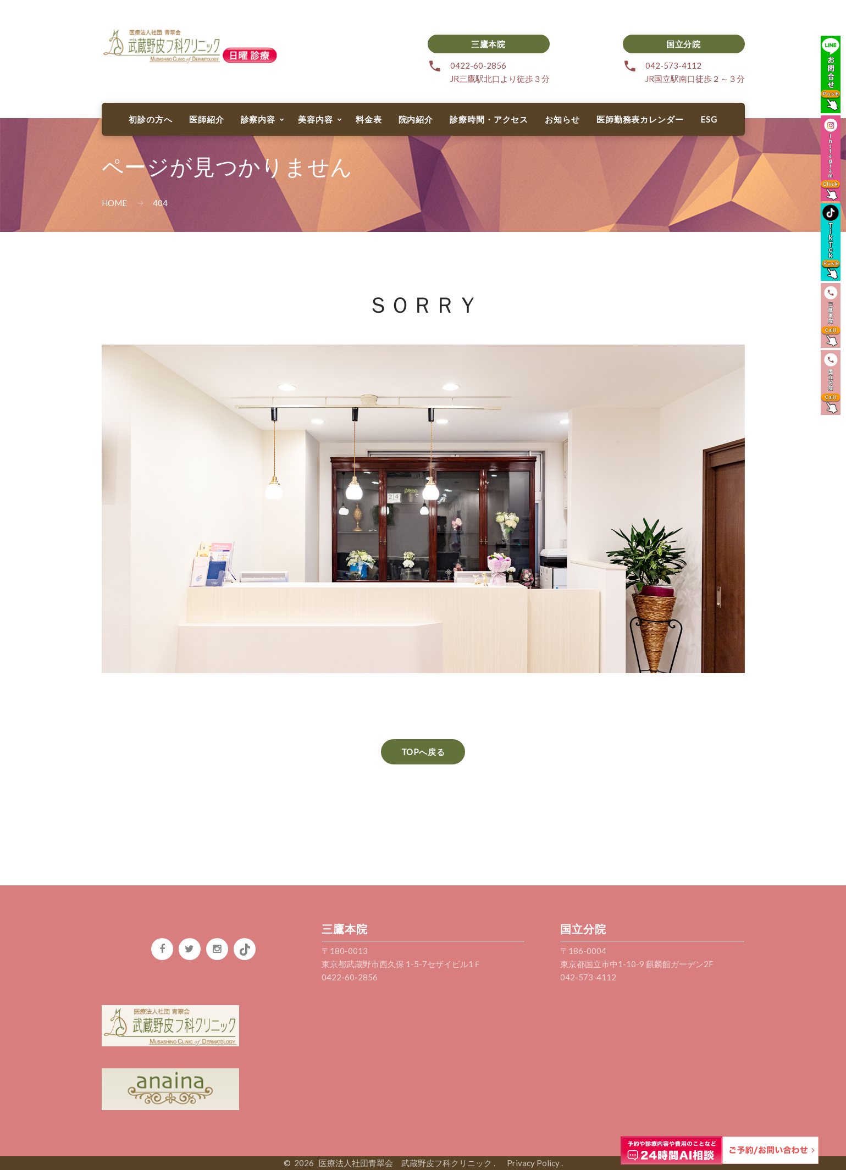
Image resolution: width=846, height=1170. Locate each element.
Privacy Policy (529, 1163)
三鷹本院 (488, 44)
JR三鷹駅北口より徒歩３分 (500, 79)
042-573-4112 (673, 65)
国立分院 (683, 44)
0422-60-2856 (478, 65)
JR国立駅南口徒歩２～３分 (695, 79)
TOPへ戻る (423, 752)
